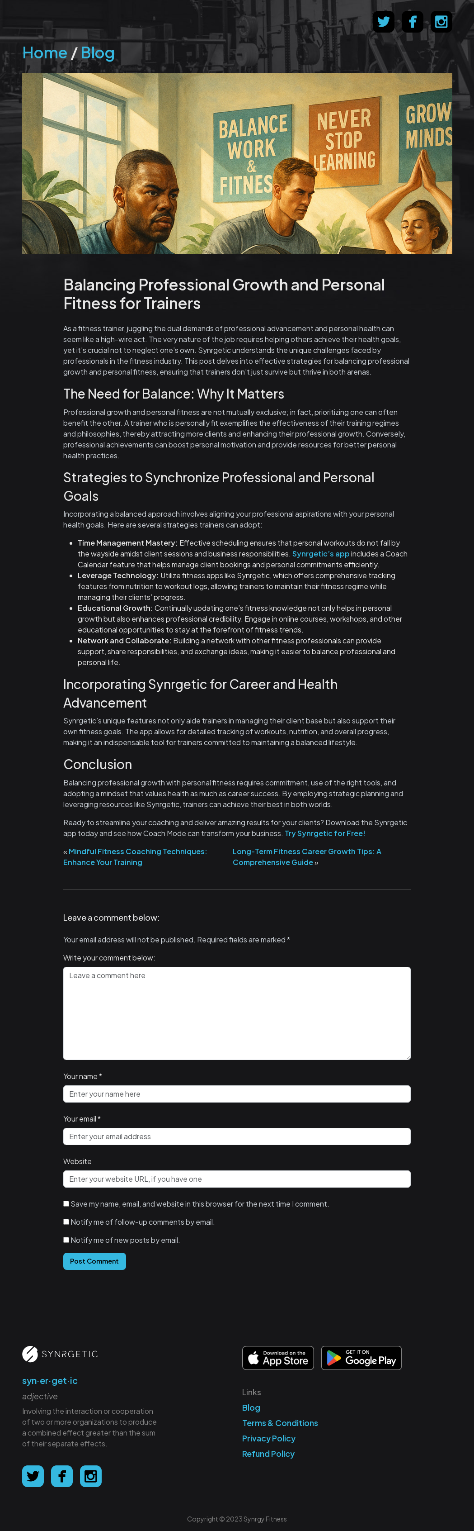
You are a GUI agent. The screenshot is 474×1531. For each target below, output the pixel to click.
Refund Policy (268, 1453)
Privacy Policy (269, 1438)
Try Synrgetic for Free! (325, 833)
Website (77, 1161)
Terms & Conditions (280, 1422)
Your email (79, 1118)
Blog (97, 52)
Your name (80, 1076)
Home (45, 52)
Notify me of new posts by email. (125, 1240)
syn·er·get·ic (50, 1380)
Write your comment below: (109, 957)
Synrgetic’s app (321, 553)
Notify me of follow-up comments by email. (142, 1222)
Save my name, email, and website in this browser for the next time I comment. (199, 1203)
